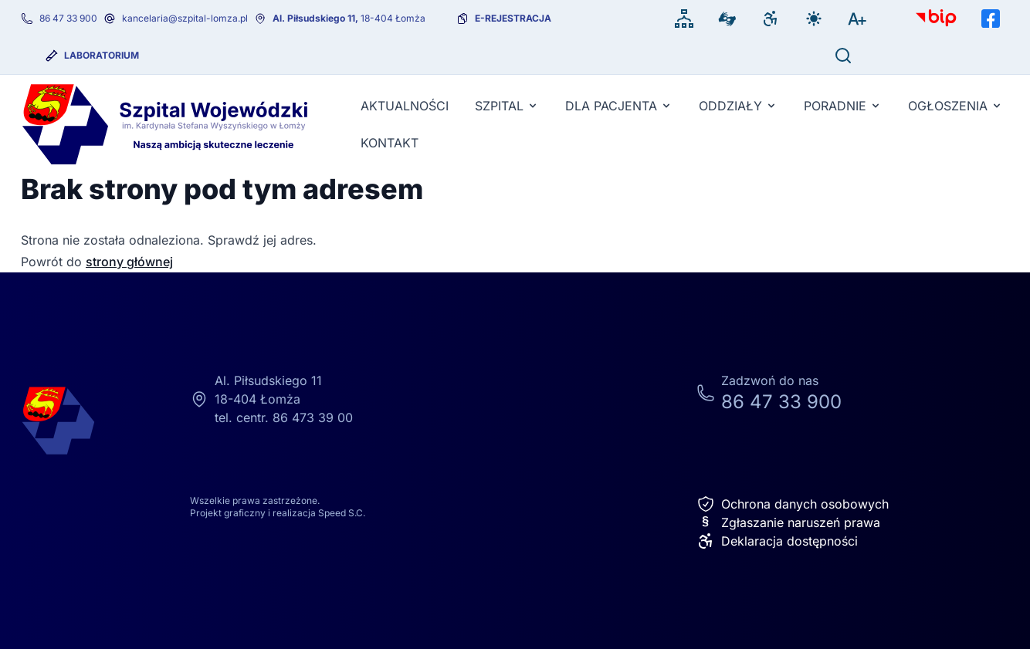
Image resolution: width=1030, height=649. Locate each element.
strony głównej (129, 261)
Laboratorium (101, 55)
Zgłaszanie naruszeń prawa (788, 522)
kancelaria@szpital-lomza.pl (185, 18)
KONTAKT (389, 142)
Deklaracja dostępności (777, 541)
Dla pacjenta (619, 105)
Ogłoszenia (955, 105)
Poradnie (843, 105)
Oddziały (738, 105)
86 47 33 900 (68, 18)
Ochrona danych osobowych (792, 504)
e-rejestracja (513, 18)
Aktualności (405, 105)
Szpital (507, 105)
